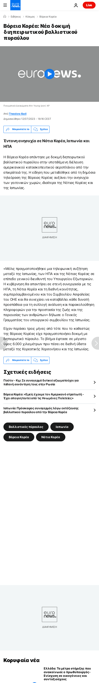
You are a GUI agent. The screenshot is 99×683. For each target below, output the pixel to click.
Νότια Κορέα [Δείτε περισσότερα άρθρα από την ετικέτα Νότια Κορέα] (50, 437)
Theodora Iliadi (17, 113)
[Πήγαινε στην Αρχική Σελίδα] (15, 5)
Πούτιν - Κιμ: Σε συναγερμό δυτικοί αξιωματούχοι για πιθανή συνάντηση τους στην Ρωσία (41, 382)
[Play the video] (49, 74)
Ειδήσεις (16, 16)
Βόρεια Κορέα (48, 16)
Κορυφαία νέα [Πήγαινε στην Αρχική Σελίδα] (21, 660)
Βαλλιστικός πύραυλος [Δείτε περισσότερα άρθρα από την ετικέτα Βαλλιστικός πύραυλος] (26, 426)
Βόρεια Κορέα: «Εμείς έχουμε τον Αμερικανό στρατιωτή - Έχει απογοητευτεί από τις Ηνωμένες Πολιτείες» (43, 396)
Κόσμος (30, 16)
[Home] (4, 16)
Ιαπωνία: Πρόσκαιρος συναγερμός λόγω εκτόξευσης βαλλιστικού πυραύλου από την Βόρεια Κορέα (41, 410)
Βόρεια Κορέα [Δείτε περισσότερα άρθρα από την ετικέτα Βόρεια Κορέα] (19, 437)
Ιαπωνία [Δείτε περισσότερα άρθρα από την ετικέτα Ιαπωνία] (62, 426)
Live (89, 5)
